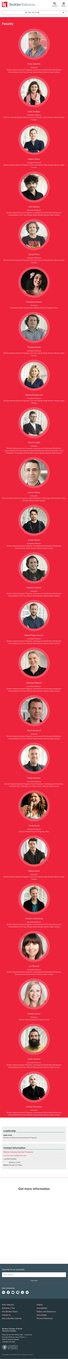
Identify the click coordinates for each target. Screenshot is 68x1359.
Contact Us (6, 1315)
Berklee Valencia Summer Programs (19, 70)
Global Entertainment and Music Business (44, 451)
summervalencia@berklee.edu (14, 1155)
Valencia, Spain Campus (51, 72)
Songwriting (22, 308)
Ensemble (13, 308)
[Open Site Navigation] (64, 4)
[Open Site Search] (55, 4)
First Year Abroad (25, 72)
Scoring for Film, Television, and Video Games (25, 786)
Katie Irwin (7, 1135)
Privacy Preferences (45, 1318)
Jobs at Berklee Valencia (12, 1318)
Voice (56, 308)
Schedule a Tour (8, 1308)
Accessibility (42, 1315)
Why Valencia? (8, 1304)
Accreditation (42, 1308)
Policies (40, 1304)
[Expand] (63, 12)
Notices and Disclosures (46, 1311)
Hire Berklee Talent (10, 1311)
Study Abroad (37, 72)
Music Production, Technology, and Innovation (45, 498)
